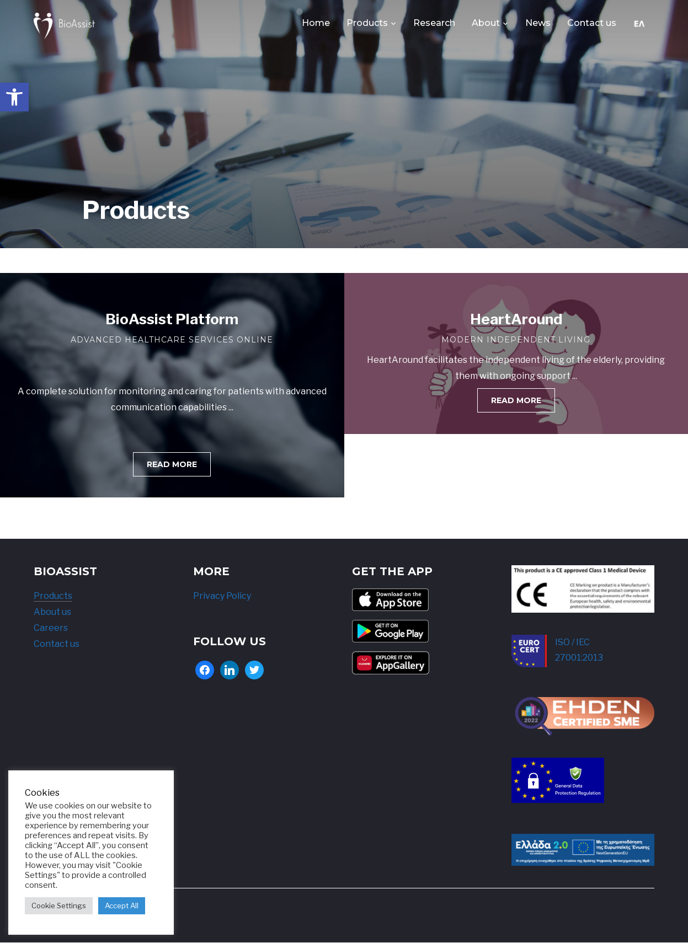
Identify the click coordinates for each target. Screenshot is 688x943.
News (538, 23)
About (486, 23)
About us (52, 612)
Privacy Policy (222, 596)
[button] (14, 97)
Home (316, 23)
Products (367, 23)
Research (434, 23)
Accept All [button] (121, 905)
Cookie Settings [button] (58, 905)
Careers (51, 628)
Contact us (591, 23)
